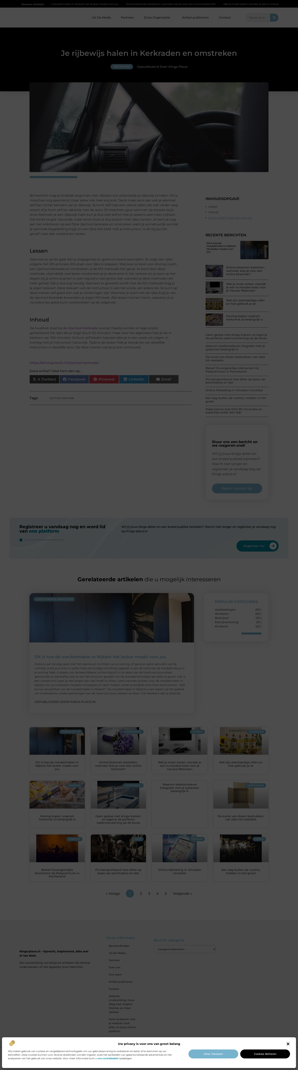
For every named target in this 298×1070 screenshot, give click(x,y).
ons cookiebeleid (107, 1058)
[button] (288, 1044)
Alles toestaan (213, 1053)
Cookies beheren (265, 1053)
